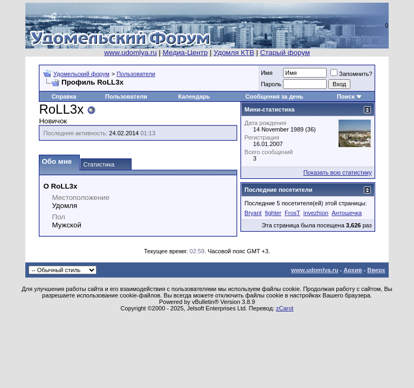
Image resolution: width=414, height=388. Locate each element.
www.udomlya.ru (130, 52)
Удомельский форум (81, 74)
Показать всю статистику (337, 172)
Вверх (376, 270)
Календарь (194, 96)
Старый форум (284, 52)
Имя (266, 73)
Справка (64, 96)
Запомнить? (351, 74)
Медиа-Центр (185, 52)
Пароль (271, 84)
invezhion (315, 213)
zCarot (284, 308)
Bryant (253, 213)
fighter (273, 213)
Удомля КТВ (233, 52)
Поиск (346, 96)
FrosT (292, 213)
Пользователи (135, 74)
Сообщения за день (274, 96)
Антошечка (347, 213)
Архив (352, 270)
